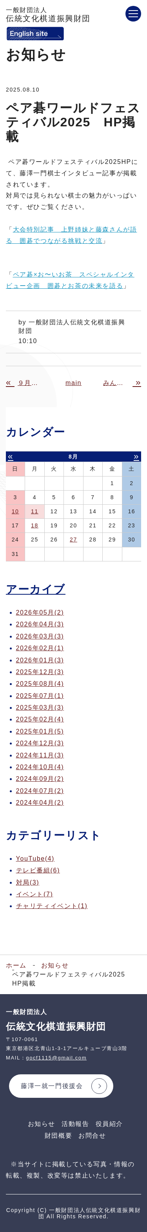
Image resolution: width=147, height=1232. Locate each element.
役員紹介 (109, 1123)
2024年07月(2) (40, 791)
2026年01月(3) (40, 660)
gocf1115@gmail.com (56, 1058)
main (73, 382)
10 (15, 511)
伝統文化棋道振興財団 (48, 15)
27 (73, 539)
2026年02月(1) (40, 648)
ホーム (16, 965)
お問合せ (92, 1135)
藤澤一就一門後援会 (52, 1086)
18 (34, 525)
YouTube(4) (35, 858)
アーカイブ (35, 589)
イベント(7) (34, 894)
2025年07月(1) (40, 695)
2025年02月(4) (40, 719)
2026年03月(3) (40, 636)
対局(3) (28, 882)
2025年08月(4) (40, 683)
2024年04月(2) (40, 802)
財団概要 (58, 1135)
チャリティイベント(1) (52, 906)
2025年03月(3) (40, 707)
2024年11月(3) (40, 755)
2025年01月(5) (40, 731)
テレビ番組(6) (38, 870)
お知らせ (55, 965)
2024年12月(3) (40, 743)
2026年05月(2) (40, 612)
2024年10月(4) (40, 767)
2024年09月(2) (40, 778)
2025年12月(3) (40, 672)
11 (34, 511)
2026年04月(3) (40, 624)
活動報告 (75, 1123)
